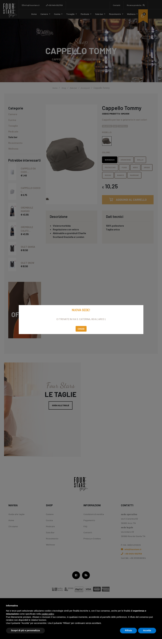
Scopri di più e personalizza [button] (25, 630)
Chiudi (81, 328)
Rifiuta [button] (128, 630)
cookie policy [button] (48, 614)
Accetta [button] (147, 630)
